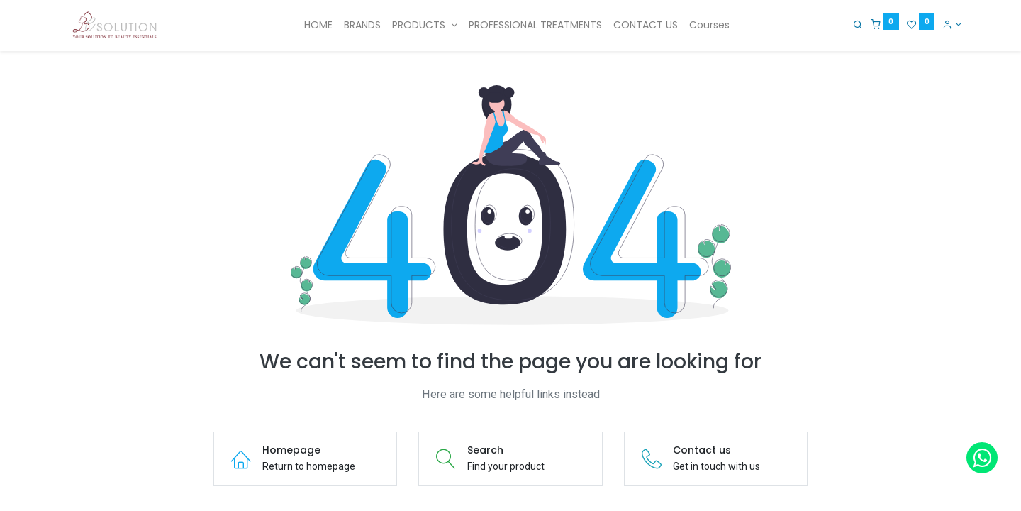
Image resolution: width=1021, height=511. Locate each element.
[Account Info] (951, 24)
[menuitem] (318, 25)
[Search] (858, 24)
